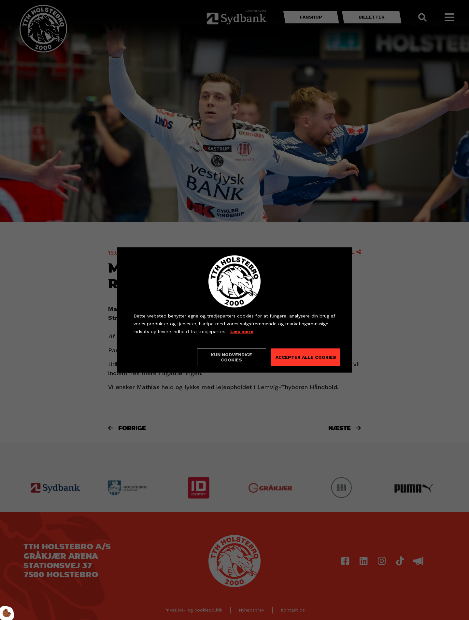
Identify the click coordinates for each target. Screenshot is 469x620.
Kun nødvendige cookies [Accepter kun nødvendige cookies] (231, 357)
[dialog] (234, 310)
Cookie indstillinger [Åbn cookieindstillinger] (157, 357)
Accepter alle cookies (306, 357)
